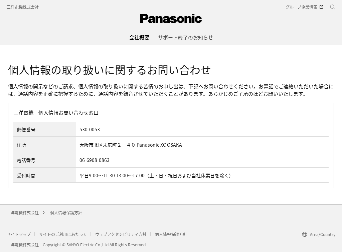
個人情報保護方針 (66, 212)
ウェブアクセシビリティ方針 (121, 234)
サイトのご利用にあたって (63, 234)
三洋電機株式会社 (23, 7)
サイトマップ (19, 234)
